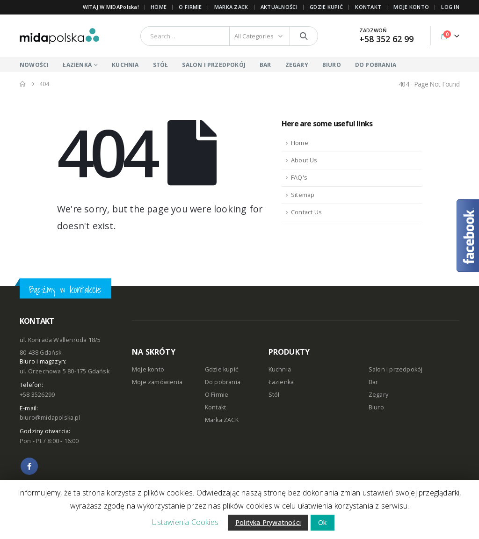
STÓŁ (160, 65)
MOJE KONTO (411, 6)
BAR (265, 65)
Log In (450, 6)
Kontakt (215, 407)
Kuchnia (280, 369)
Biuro (376, 407)
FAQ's (299, 178)
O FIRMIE (190, 6)
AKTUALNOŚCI (279, 6)
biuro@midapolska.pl (50, 418)
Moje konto (148, 369)
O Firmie (217, 395)
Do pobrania (222, 382)
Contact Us (306, 212)
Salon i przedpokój (396, 369)
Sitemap (302, 195)
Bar (373, 382)
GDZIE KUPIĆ (326, 6)
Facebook (29, 466)
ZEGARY (296, 65)
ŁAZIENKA (77, 65)
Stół (274, 395)
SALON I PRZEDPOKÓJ (214, 65)
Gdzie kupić (221, 369)
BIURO (331, 65)
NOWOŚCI (34, 65)
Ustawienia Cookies (185, 522)
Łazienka (281, 382)
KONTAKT (368, 6)
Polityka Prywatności (268, 522)
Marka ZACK (231, 6)
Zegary (378, 395)
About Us (304, 160)
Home (159, 6)
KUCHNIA (125, 65)
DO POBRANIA (375, 65)
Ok (322, 522)
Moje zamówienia (157, 382)
